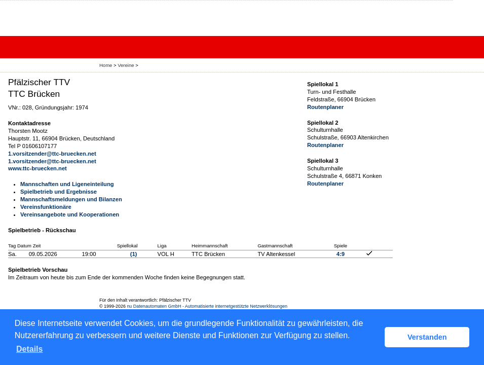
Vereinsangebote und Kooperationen (69, 214)
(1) (133, 254)
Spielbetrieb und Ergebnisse (58, 192)
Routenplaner (325, 107)
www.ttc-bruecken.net (37, 168)
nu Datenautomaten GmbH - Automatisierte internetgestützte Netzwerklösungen (207, 306)
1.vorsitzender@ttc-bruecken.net (52, 154)
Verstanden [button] (427, 337)
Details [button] (29, 349)
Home (105, 65)
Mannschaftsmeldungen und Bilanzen (71, 199)
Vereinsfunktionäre (45, 207)
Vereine (126, 65)
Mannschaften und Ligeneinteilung (67, 184)
